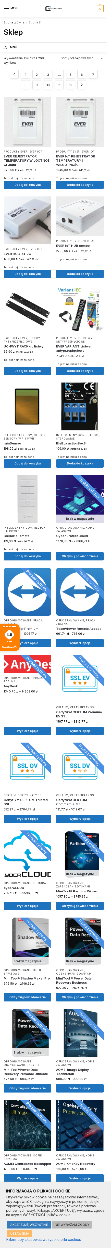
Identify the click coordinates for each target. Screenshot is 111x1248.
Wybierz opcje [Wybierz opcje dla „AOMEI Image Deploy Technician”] (80, 1088)
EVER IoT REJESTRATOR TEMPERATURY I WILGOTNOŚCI (75, 160)
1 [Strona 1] (25, 75)
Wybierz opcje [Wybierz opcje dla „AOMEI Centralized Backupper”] (27, 1178)
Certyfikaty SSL (83, 707)
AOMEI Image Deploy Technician (72, 1072)
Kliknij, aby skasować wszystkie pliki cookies (43, 1239)
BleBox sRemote (16, 536)
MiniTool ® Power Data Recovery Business (74, 980)
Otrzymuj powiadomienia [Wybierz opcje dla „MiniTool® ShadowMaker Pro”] (27, 997)
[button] (100, 8)
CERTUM (62, 707)
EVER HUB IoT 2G (17, 254)
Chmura (39, 883)
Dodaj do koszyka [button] (27, 185)
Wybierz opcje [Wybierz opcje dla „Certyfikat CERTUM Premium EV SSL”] (80, 731)
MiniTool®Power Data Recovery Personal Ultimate (26, 1072)
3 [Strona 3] (48, 75)
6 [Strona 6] (82, 75)
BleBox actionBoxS (71, 443)
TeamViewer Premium (21, 629)
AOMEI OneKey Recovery (75, 1164)
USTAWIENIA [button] (19, 1233)
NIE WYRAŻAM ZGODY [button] (72, 1225)
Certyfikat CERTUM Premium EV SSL (79, 714)
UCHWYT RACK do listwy (24, 346)
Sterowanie (65, 438)
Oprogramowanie (70, 527)
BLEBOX (40, 435)
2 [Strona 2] (37, 75)
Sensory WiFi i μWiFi (20, 438)
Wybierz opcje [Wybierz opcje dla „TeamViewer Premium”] (27, 643)
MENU (10, 47)
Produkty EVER (15, 151)
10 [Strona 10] (48, 85)
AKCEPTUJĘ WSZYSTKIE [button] (29, 1225)
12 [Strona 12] (70, 85)
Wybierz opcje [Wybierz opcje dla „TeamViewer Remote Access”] (80, 643)
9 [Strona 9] (37, 85)
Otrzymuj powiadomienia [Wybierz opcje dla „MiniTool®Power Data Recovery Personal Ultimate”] (27, 1088)
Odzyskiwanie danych (73, 973)
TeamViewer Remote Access (78, 629)
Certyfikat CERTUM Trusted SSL (26, 802)
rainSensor (12, 443)
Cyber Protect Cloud (72, 536)
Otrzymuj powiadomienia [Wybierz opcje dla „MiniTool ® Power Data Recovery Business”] (80, 997)
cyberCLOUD (14, 888)
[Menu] (11, 8)
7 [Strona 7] (93, 75)
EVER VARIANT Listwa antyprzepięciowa (73, 348)
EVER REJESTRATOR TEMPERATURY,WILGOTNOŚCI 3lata (26, 160)
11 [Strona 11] (59, 85)
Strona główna (14, 22)
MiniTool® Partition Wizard (77, 891)
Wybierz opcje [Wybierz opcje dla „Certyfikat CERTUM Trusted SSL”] (27, 819)
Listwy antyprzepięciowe (22, 340)
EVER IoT (36, 151)
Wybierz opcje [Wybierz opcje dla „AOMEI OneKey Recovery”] (80, 1178)
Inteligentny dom (18, 435)
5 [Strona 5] (71, 75)
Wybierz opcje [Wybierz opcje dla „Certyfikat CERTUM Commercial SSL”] (80, 819)
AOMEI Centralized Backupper (27, 1164)
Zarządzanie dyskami (73, 886)
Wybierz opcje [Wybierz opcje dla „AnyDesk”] (27, 731)
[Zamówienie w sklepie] (82, 58)
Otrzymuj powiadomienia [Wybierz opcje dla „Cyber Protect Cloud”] (80, 556)
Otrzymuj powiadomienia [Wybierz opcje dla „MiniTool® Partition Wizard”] (80, 906)
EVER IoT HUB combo (73, 246)
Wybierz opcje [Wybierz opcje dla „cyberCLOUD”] (27, 906)
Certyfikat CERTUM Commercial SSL (71, 802)
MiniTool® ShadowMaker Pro (27, 978)
